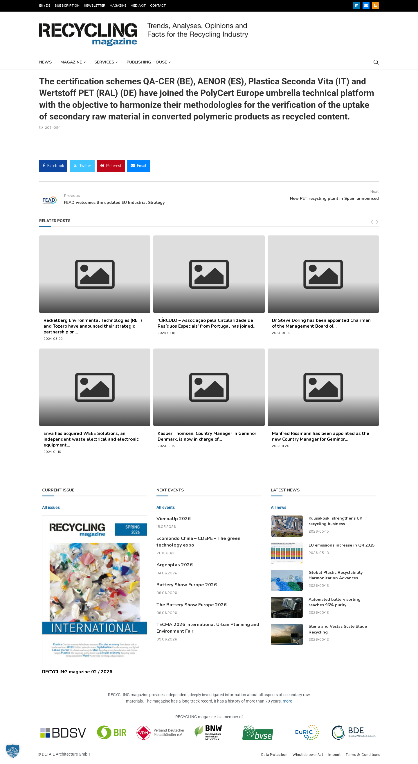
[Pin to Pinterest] (111, 166)
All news (278, 507)
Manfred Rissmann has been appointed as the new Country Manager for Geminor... (320, 436)
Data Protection (274, 754)
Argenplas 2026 (174, 565)
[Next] (377, 221)
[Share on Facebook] (53, 166)
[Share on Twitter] (82, 166)
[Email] (366, 5)
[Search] (376, 62)
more (287, 701)
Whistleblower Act (308, 754)
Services (104, 62)
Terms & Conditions (363, 754)
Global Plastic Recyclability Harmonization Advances (336, 575)
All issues (51, 507)
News (45, 62)
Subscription (67, 5)
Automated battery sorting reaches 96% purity (335, 602)
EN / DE (44, 5)
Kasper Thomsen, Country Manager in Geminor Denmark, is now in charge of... (207, 436)
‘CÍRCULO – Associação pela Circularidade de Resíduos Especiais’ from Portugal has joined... (207, 323)
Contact (158, 5)
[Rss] (375, 5)
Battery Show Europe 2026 (186, 585)
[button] (13, 751)
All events (165, 507)
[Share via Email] (138, 166)
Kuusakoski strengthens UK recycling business (335, 521)
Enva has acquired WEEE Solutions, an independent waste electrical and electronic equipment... (91, 439)
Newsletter (94, 5)
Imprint (334, 754)
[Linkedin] (356, 5)
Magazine (118, 5)
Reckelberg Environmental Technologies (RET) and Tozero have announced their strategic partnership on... (93, 326)
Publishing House (147, 62)
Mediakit (138, 5)
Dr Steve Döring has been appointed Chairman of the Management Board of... (321, 323)
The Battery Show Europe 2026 (191, 605)
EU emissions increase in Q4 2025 (341, 545)
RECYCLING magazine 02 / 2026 (77, 672)
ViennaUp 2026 (173, 519)
